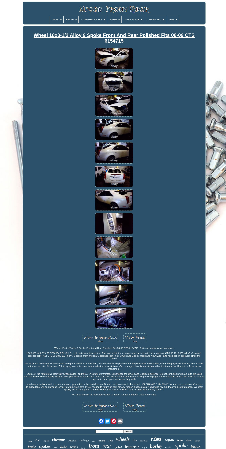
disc (37, 440)
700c (110, 440)
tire (135, 440)
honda (74, 447)
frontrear (132, 447)
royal (144, 447)
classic (197, 441)
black (195, 446)
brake (32, 447)
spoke (181, 446)
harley (156, 446)
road (30, 441)
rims (156, 439)
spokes (45, 446)
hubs (180, 440)
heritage (84, 440)
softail (169, 440)
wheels (123, 439)
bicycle (83, 448)
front (94, 446)
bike (63, 446)
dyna (188, 440)
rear (106, 446)
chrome (58, 439)
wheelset (72, 440)
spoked (118, 447)
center (168, 447)
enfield (46, 441)
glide (93, 441)
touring (102, 441)
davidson (144, 441)
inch (55, 448)
